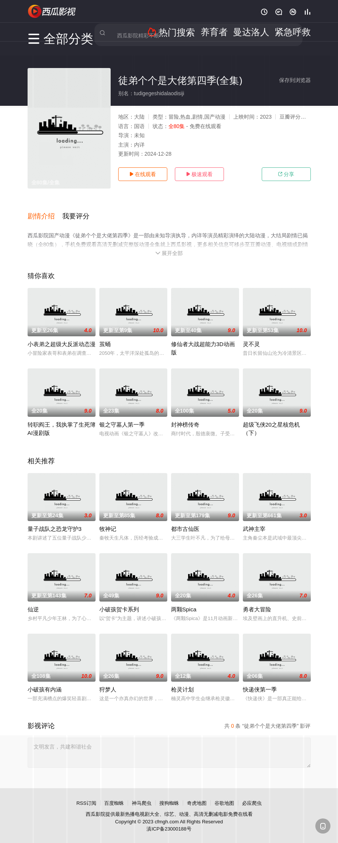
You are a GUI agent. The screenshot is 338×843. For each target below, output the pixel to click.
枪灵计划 (182, 681)
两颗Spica (184, 600)
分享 (286, 174)
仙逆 (33, 600)
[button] (45, 211)
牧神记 (107, 520)
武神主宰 (254, 520)
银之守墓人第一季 (122, 416)
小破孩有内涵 (45, 681)
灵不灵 (251, 335)
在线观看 (142, 174)
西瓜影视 (52, 11)
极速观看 (199, 174)
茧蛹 (105, 335)
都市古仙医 (185, 520)
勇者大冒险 (257, 600)
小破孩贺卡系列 (119, 600)
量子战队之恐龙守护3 (55, 520)
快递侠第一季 (260, 681)
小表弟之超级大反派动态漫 (62, 335)
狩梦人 (107, 681)
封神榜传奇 (185, 416)
